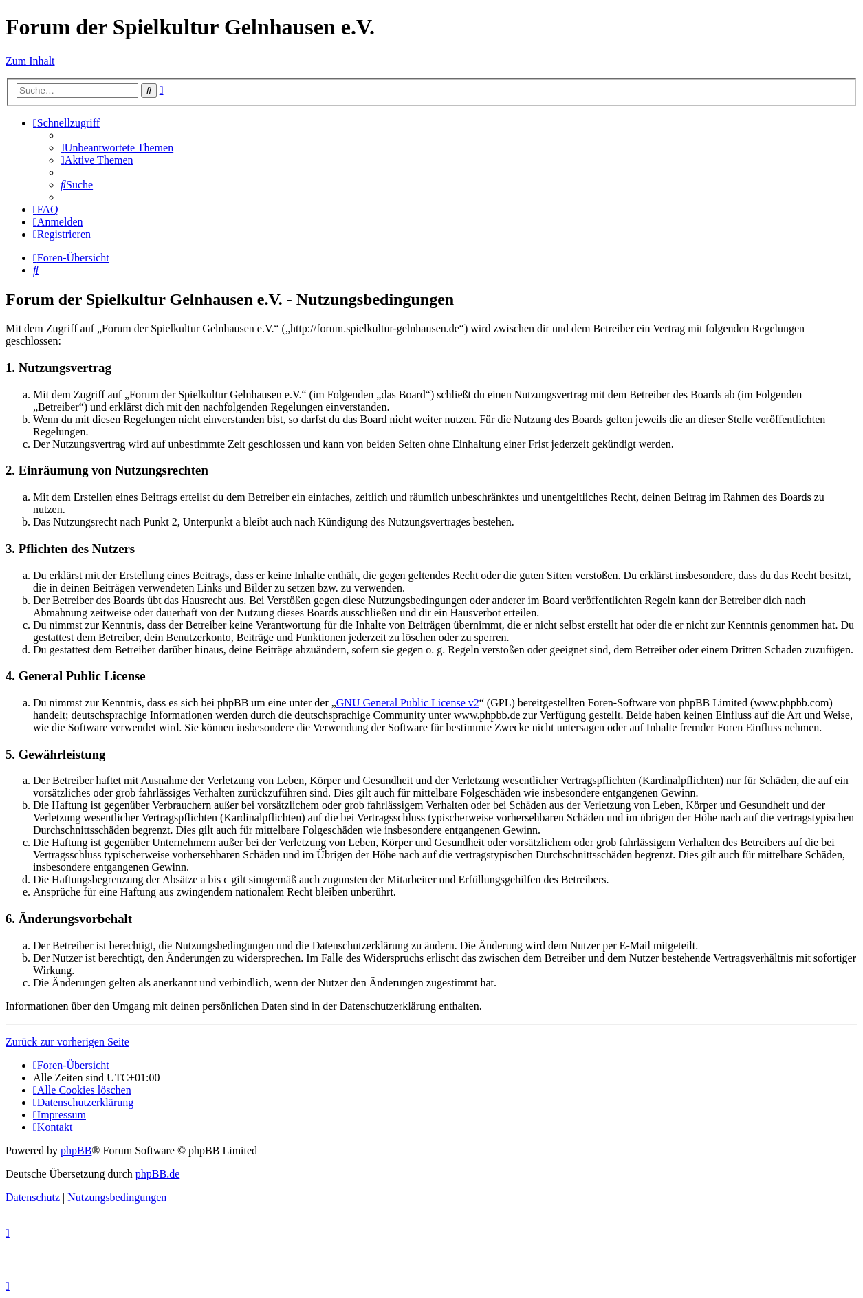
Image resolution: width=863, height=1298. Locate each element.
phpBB (76, 1150)
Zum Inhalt (30, 61)
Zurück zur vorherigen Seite (67, 1042)
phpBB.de (157, 1174)
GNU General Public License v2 (407, 703)
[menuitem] (117, 147)
